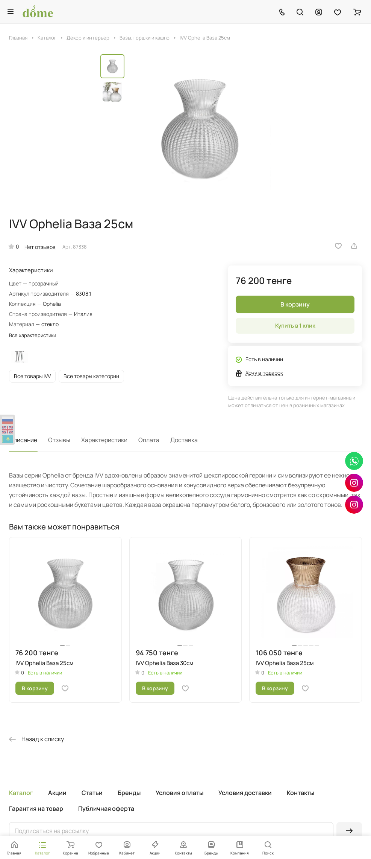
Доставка (184, 440)
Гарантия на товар (36, 808)
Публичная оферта (106, 808)
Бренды (129, 793)
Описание (23, 440)
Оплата (148, 440)
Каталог (21, 793)
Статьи (92, 793)
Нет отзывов (40, 246)
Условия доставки (245, 793)
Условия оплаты (179, 793)
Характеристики (104, 440)
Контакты (300, 793)
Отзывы (59, 440)
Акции (57, 793)
